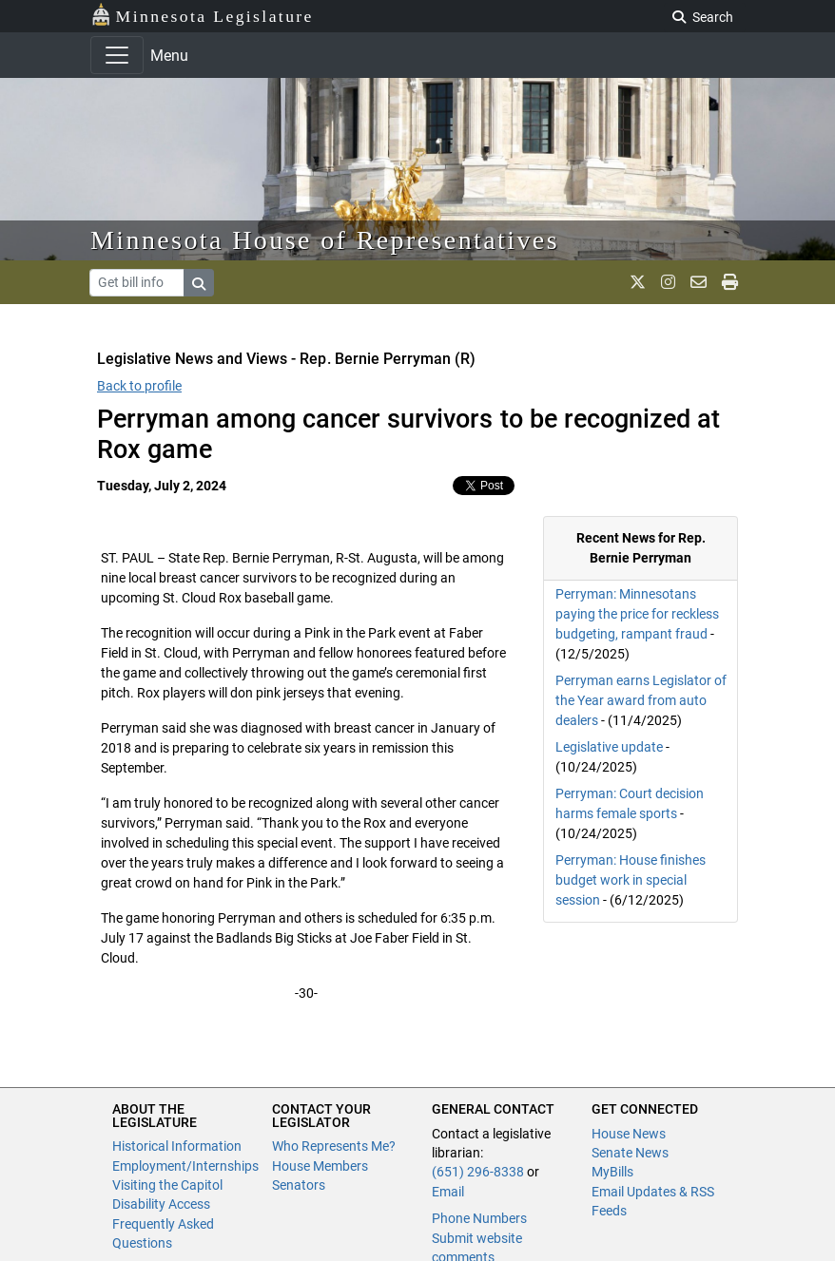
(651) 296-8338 (478, 1171)
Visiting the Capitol (167, 1185)
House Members (320, 1166)
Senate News (630, 1152)
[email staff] (698, 282)
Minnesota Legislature (202, 15)
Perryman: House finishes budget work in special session (630, 880)
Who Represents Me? (334, 1146)
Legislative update (609, 747)
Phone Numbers (479, 1218)
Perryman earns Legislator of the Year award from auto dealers (641, 700)
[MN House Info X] (637, 282)
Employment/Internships (185, 1166)
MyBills (612, 1171)
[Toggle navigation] (117, 55)
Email (448, 1191)
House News (629, 1133)
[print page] (730, 282)
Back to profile (139, 385)
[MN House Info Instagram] (668, 282)
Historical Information (177, 1146)
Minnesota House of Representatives (324, 240)
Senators (298, 1185)
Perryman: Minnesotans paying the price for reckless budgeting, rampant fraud (637, 613)
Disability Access (161, 1204)
